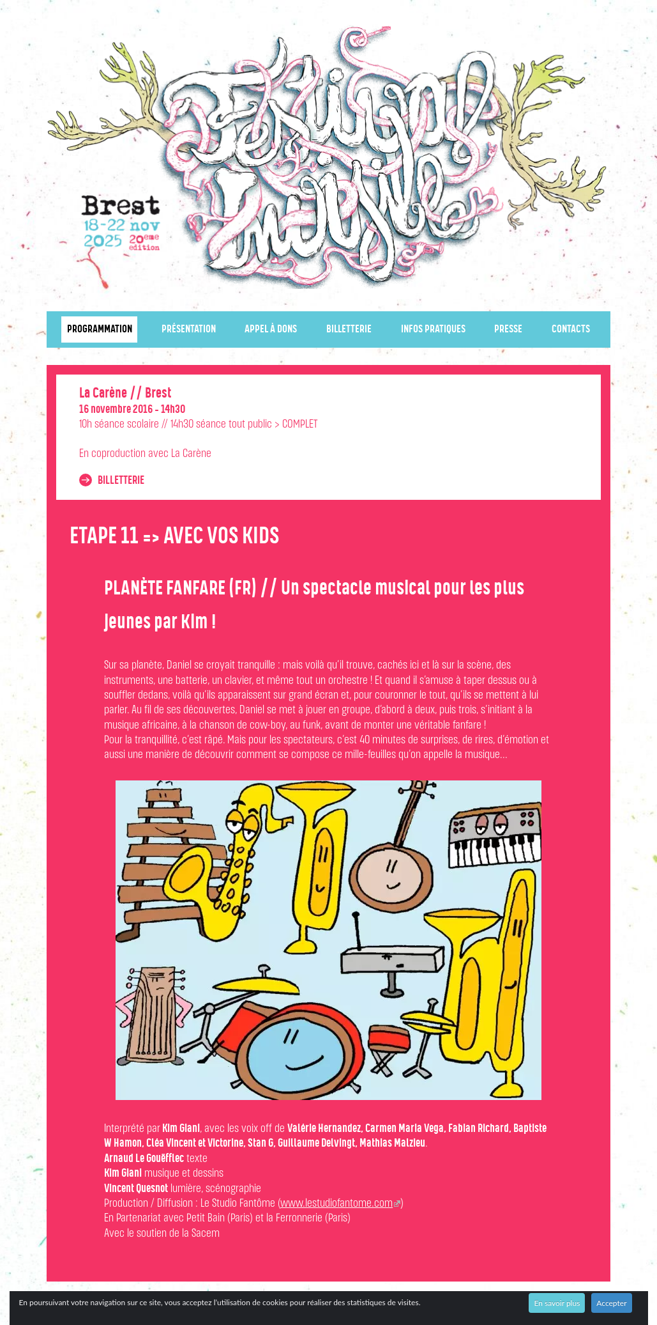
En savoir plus (557, 1303)
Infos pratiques (433, 329)
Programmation (99, 329)
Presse (508, 329)
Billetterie (349, 329)
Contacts (571, 329)
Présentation (189, 329)
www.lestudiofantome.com (336, 1203)
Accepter (611, 1303)
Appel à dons (271, 329)
